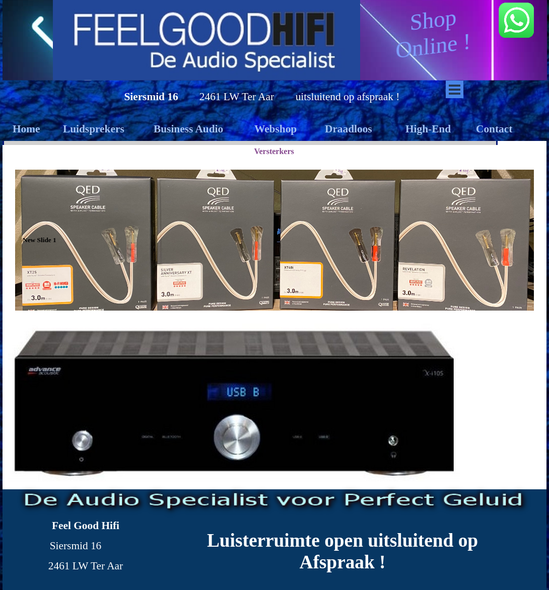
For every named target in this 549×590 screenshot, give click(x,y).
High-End (428, 129)
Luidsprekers (93, 129)
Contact (494, 129)
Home (26, 129)
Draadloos (348, 129)
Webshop (275, 129)
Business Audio (188, 129)
